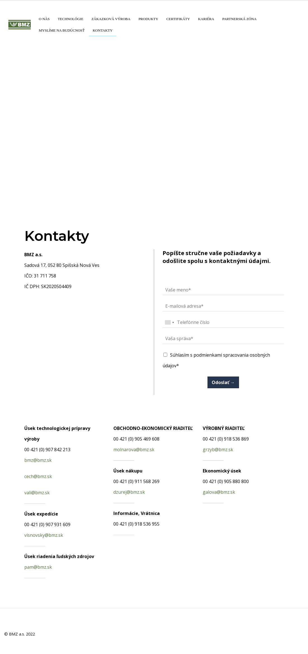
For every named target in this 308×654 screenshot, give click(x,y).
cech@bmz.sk (38, 476)
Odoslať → (223, 382)
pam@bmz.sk (38, 567)
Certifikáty (178, 19)
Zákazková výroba (110, 19)
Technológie (70, 19)
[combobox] (169, 322)
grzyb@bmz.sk (218, 449)
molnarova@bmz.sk (133, 449)
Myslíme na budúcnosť (62, 30)
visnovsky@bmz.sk (43, 535)
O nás (44, 19)
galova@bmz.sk (219, 492)
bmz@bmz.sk (38, 460)
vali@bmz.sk (37, 493)
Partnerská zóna (239, 19)
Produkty (148, 19)
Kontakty (103, 30)
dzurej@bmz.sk (129, 492)
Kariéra (206, 19)
